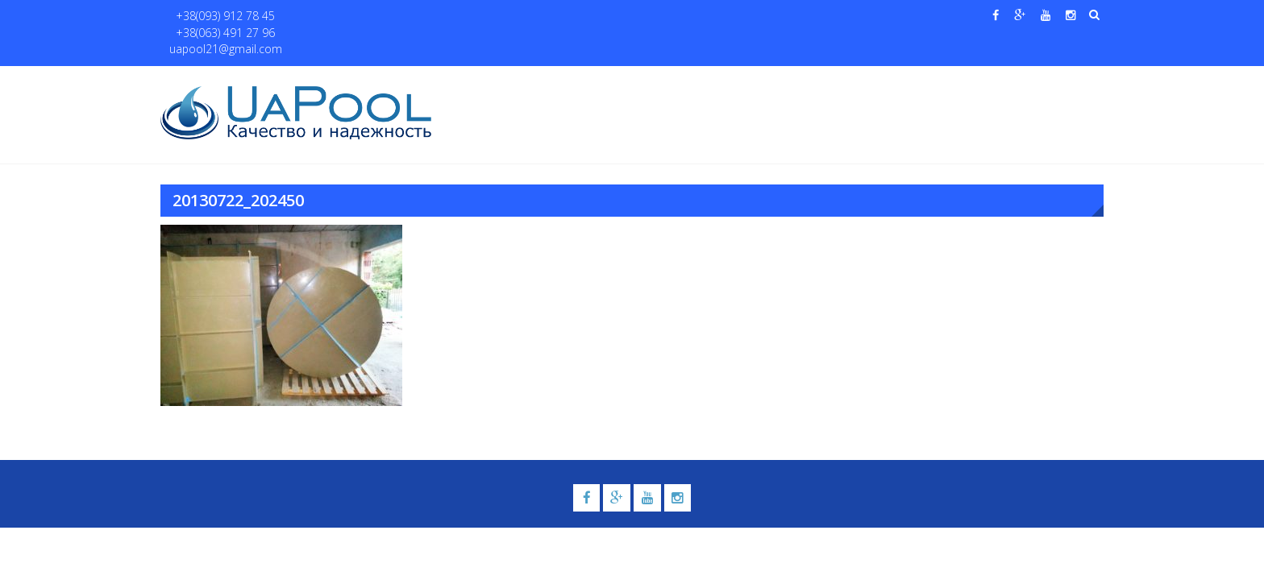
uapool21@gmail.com (438, 16)
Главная (477, 81)
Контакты (1026, 81)
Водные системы (826, 81)
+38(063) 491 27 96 (324, 16)
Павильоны (935, 81)
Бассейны (589, 81)
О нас (531, 81)
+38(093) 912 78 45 (218, 16)
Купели (666, 81)
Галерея (740, 81)
